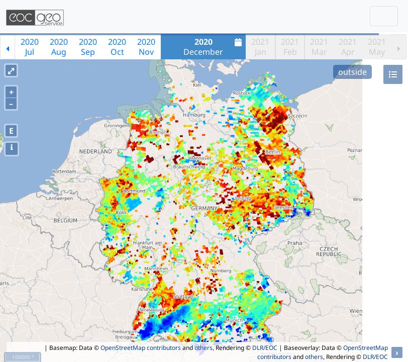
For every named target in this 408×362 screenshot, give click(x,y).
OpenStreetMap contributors (140, 347)
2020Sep (88, 46)
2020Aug (59, 46)
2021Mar (319, 46)
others (203, 347)
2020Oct (117, 46)
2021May (377, 46)
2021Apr (348, 46)
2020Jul (30, 46)
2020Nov (146, 46)
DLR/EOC (264, 347)
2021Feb (290, 46)
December (213, 46)
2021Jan (260, 46)
